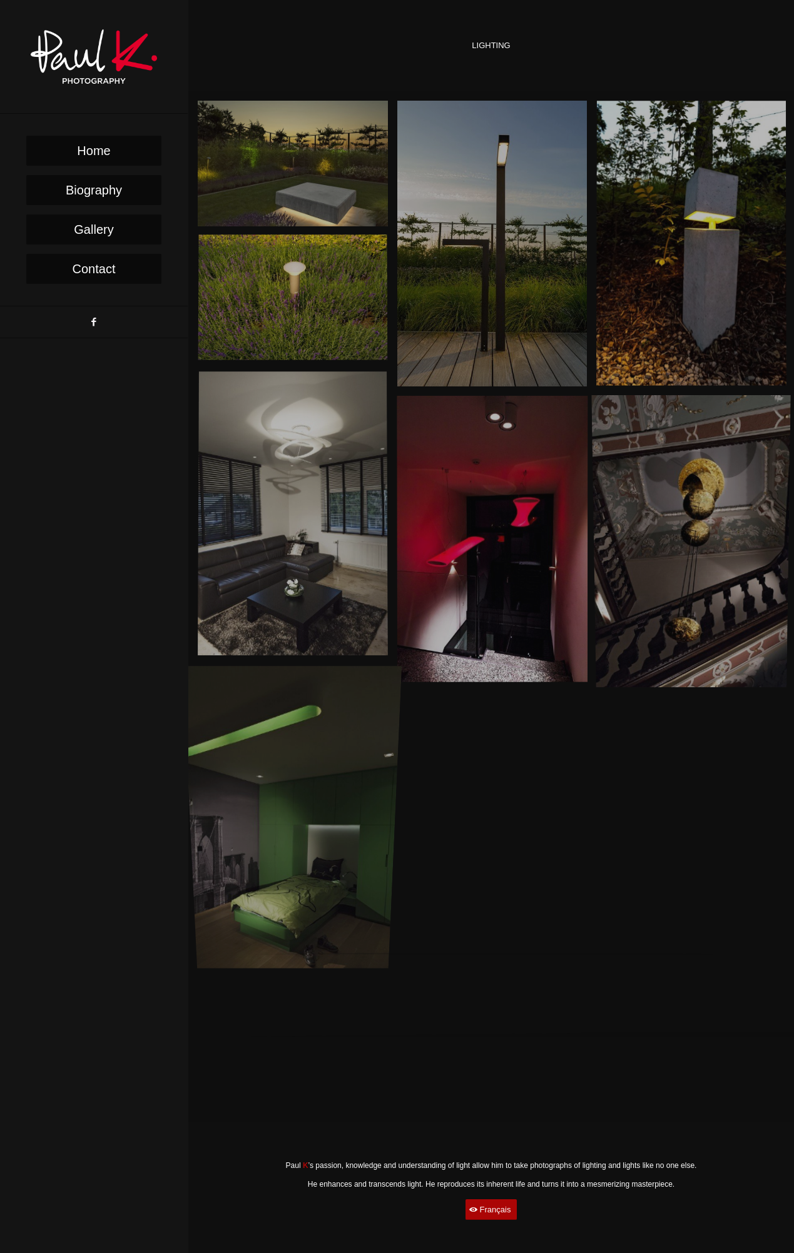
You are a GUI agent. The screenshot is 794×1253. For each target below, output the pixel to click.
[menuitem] (93, 150)
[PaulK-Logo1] (94, 56)
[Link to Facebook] (94, 322)
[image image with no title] (297, 168)
